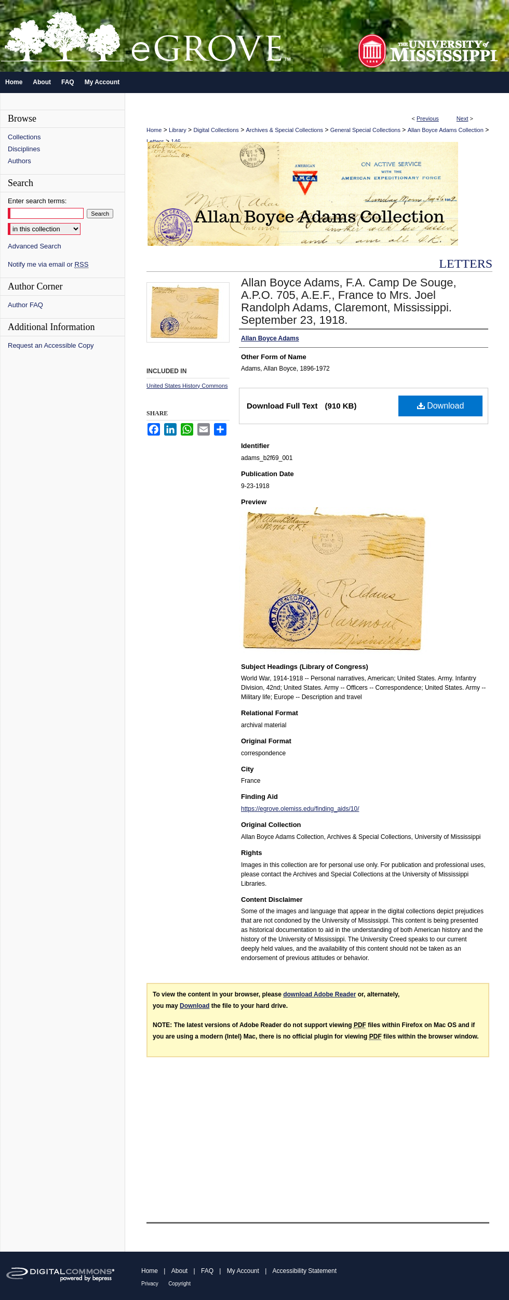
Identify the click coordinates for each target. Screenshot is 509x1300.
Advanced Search (34, 246)
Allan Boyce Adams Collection (446, 130)
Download (440, 405)
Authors (19, 161)
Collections (24, 137)
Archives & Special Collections (285, 130)
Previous (428, 118)
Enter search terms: (37, 201)
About (179, 1271)
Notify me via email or (48, 264)
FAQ (207, 1271)
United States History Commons (187, 386)
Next (462, 118)
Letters (155, 141)
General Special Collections (365, 130)
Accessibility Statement (305, 1271)
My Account (243, 1271)
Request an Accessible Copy (50, 345)
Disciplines (24, 149)
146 (175, 141)
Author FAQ (25, 305)
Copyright (179, 1283)
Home (154, 130)
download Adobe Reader (319, 994)
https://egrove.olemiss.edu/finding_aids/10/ (300, 808)
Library (177, 130)
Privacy (149, 1283)
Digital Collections (215, 130)
